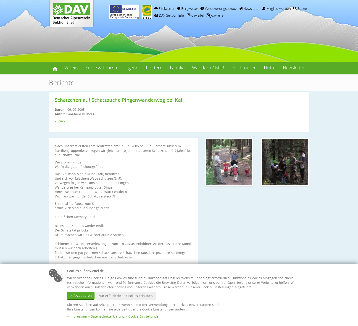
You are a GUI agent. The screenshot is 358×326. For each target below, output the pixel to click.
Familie (177, 68)
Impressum (78, 316)
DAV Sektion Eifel (169, 15)
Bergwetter (187, 8)
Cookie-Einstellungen (144, 316)
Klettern (154, 68)
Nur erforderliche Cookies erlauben (125, 296)
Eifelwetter (164, 8)
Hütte (270, 68)
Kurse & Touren (101, 68)
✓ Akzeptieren (81, 295)
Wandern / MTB (208, 68)
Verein (71, 68)
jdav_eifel (215, 15)
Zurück (60, 121)
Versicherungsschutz (218, 8)
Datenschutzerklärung (108, 316)
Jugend (131, 68)
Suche (300, 8)
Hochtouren (244, 68)
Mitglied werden (276, 8)
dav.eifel (195, 15)
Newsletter (249, 8)
